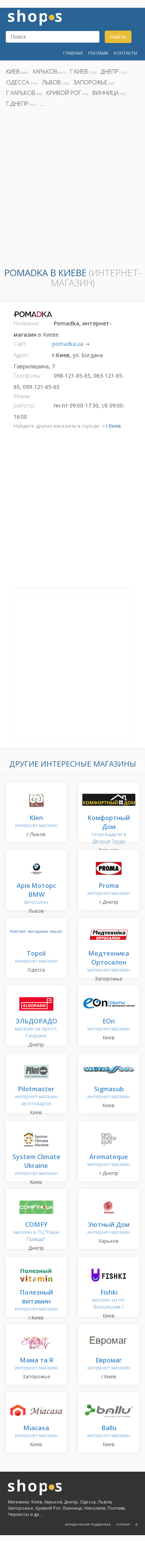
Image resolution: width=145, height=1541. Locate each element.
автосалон (36, 894)
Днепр (110, 71)
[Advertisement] (72, 185)
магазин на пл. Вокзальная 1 (108, 1300)
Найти (118, 36)
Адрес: (22, 355)
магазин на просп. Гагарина (36, 1028)
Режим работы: (24, 400)
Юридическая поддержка (88, 1524)
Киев (13, 71)
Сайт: (20, 343)
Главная (73, 53)
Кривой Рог (63, 92)
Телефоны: (27, 375)
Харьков (44, 71)
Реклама (98, 53)
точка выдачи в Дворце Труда (108, 830)
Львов (51, 82)
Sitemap (123, 1524)
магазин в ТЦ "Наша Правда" (36, 1232)
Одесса (17, 82)
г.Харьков (20, 92)
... (42, 103)
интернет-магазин (36, 822)
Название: (27, 323)
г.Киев (79, 71)
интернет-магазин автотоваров (36, 1096)
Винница (105, 92)
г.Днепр (17, 103)
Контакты (125, 53)
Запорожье (90, 82)
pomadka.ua (67, 343)
